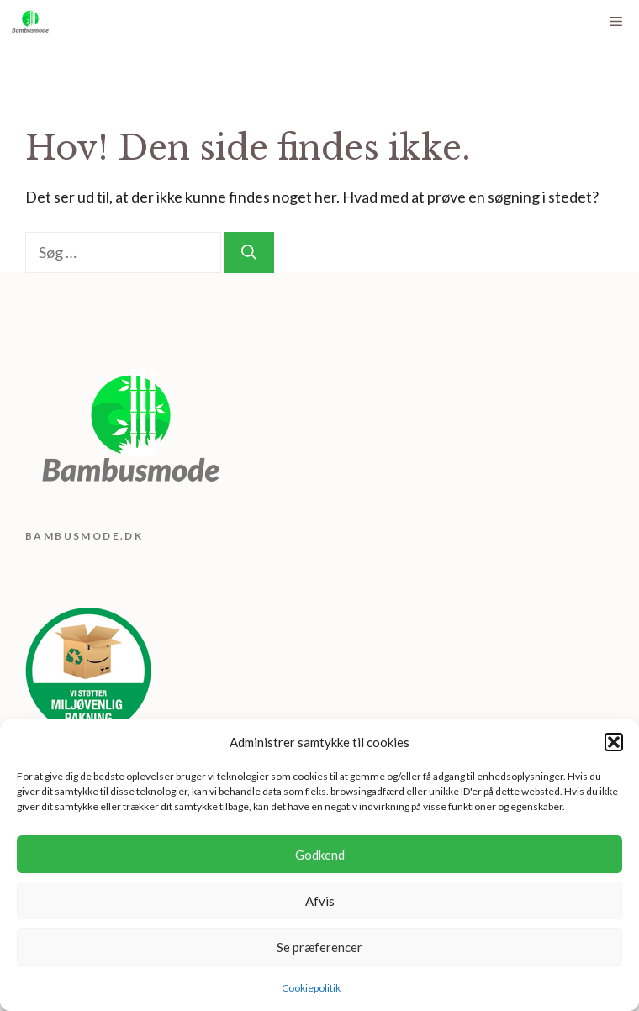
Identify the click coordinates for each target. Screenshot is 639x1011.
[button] (613, 742)
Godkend (320, 854)
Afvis (320, 900)
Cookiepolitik (311, 988)
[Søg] (249, 252)
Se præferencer (319, 947)
